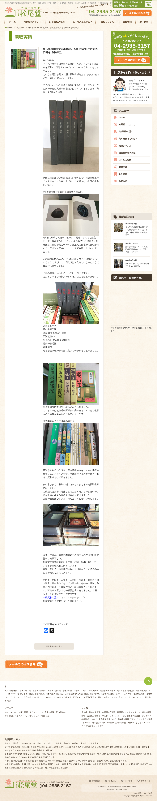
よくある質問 (125, 160)
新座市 (67, 743)
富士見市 (37, 743)
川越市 (16, 743)
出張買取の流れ (51, 597)
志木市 (58, 743)
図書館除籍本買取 (127, 153)
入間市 (7, 743)
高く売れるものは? (128, 138)
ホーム (122, 117)
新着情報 (96, 781)
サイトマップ (146, 781)
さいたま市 (26, 743)
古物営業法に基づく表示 (143, 793)
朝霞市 (75, 743)
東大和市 (95, 743)
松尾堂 (134, 796)
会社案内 (123, 174)
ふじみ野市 (48, 743)
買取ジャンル (125, 146)
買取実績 (123, 167)
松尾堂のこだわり (127, 124)
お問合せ (123, 181)
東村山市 (84, 743)
